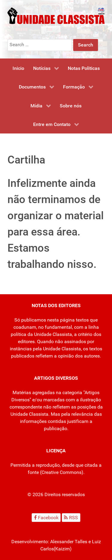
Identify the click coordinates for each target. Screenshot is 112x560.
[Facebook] (46, 517)
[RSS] (71, 517)
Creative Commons (62, 472)
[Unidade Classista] (56, 15)
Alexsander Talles (68, 541)
